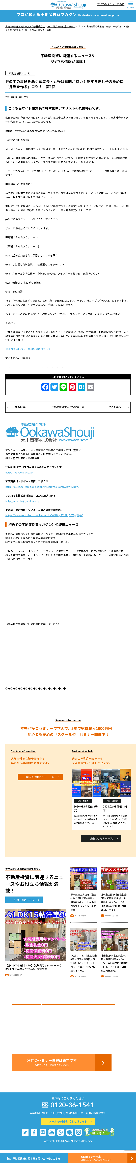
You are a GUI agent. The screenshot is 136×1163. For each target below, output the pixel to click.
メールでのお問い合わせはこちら (70, 1124)
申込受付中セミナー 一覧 (42, 780)
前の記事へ (17, 410)
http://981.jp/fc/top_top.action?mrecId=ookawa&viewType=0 (42, 490)
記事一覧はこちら (26, 903)
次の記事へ (118, 410)
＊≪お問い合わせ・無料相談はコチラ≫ (28, 352)
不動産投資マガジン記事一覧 (68, 410)
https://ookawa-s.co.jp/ (19, 476)
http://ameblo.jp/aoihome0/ (22, 504)
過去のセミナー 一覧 (104, 842)
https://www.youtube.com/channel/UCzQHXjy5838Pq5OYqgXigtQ (44, 518)
